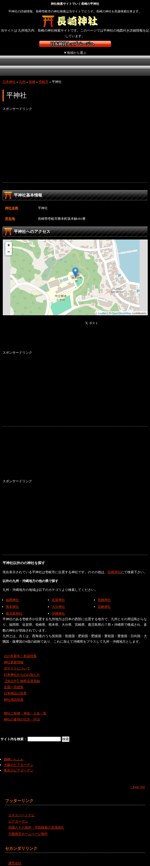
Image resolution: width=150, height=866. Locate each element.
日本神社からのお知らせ (22, 669)
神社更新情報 (13, 657)
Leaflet (102, 307)
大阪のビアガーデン (18, 759)
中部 (93, 55)
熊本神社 (12, 601)
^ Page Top (137, 781)
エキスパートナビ (21, 809)
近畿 (119, 55)
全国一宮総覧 (13, 681)
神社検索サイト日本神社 (75, 44)
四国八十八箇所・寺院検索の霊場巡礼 (36, 822)
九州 (66, 65)
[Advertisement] (75, 141)
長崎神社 (114, 566)
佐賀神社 (58, 594)
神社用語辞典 (13, 694)
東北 (40, 55)
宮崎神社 (104, 601)
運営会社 (14, 857)
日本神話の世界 (15, 688)
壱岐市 (43, 76)
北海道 (13, 55)
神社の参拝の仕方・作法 (22, 714)
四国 (40, 65)
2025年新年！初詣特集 (20, 650)
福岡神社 (12, 594)
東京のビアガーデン (18, 765)
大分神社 (58, 601)
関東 (66, 55)
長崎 (32, 76)
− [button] (8, 247)
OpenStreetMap (121, 307)
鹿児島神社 (14, 608)
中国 (13, 65)
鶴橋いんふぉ (13, 754)
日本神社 (9, 76)
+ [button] (8, 240)
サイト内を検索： (14, 733)
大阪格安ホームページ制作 (28, 828)
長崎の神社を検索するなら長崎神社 (75, 21)
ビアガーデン (18, 816)
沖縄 (93, 65)
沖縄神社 (58, 608)
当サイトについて (17, 663)
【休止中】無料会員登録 (22, 675)
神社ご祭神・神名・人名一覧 (25, 708)
